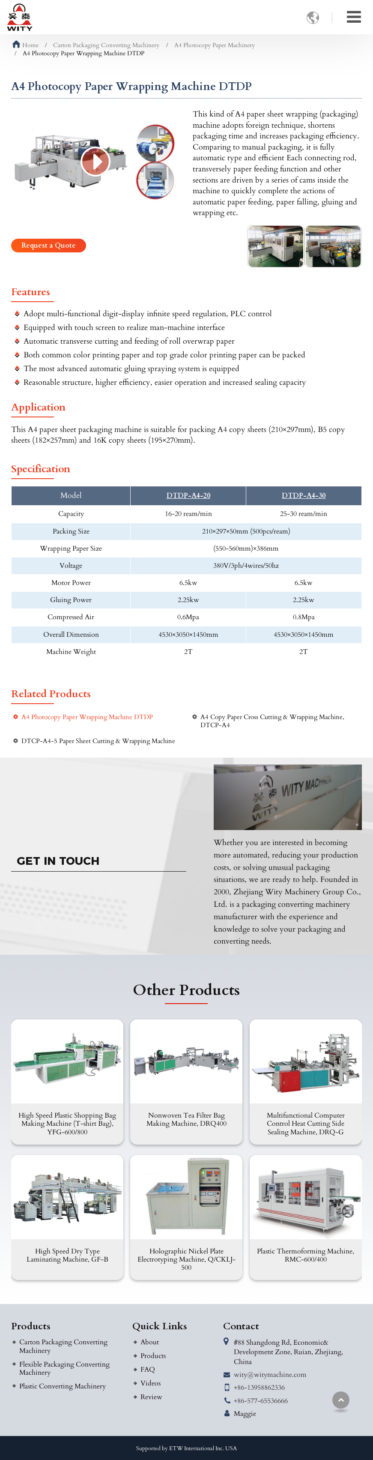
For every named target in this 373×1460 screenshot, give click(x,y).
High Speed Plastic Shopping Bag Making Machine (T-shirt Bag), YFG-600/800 (67, 1123)
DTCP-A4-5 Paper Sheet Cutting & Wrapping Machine (98, 741)
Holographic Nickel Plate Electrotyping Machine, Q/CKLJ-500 (186, 1259)
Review (151, 1397)
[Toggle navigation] (354, 17)
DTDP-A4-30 (303, 496)
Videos (150, 1383)
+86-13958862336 (259, 1387)
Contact (241, 1326)
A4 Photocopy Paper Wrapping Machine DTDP (87, 717)
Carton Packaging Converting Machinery (106, 45)
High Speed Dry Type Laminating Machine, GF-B (67, 1255)
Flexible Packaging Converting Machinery (64, 1368)
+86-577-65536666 (261, 1401)
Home (25, 45)
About (149, 1342)
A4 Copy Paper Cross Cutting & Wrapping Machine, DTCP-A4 (272, 721)
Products (31, 1326)
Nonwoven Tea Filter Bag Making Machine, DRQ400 (186, 1119)
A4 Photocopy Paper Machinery (214, 45)
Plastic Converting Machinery (62, 1386)
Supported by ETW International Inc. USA (186, 1448)
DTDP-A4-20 (188, 496)
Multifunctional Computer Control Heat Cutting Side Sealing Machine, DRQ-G (306, 1123)
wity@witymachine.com (270, 1374)
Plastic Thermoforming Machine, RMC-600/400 (305, 1255)
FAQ (147, 1369)
